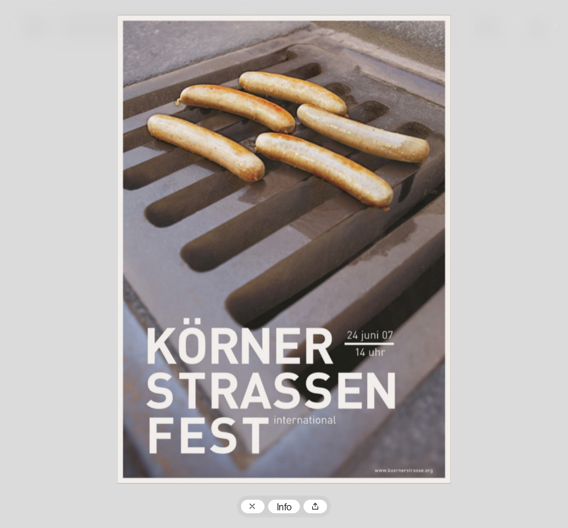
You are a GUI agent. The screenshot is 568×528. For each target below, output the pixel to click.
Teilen (315, 507)
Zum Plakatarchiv (253, 507)
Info (284, 508)
